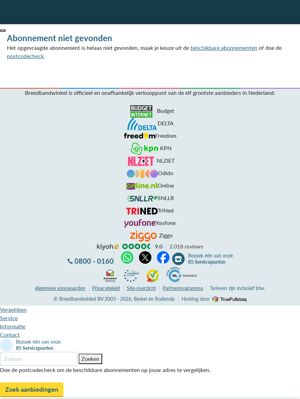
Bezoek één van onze (210, 259)
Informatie (12, 326)
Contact (10, 334)
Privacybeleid (106, 288)
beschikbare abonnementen (224, 47)
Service (9, 318)
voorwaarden (60, 288)
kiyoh (108, 247)
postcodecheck (25, 56)
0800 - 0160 (94, 261)
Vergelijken (13, 309)
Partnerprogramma (183, 288)
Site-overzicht (141, 288)
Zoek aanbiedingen (31, 389)
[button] (3, 30)
